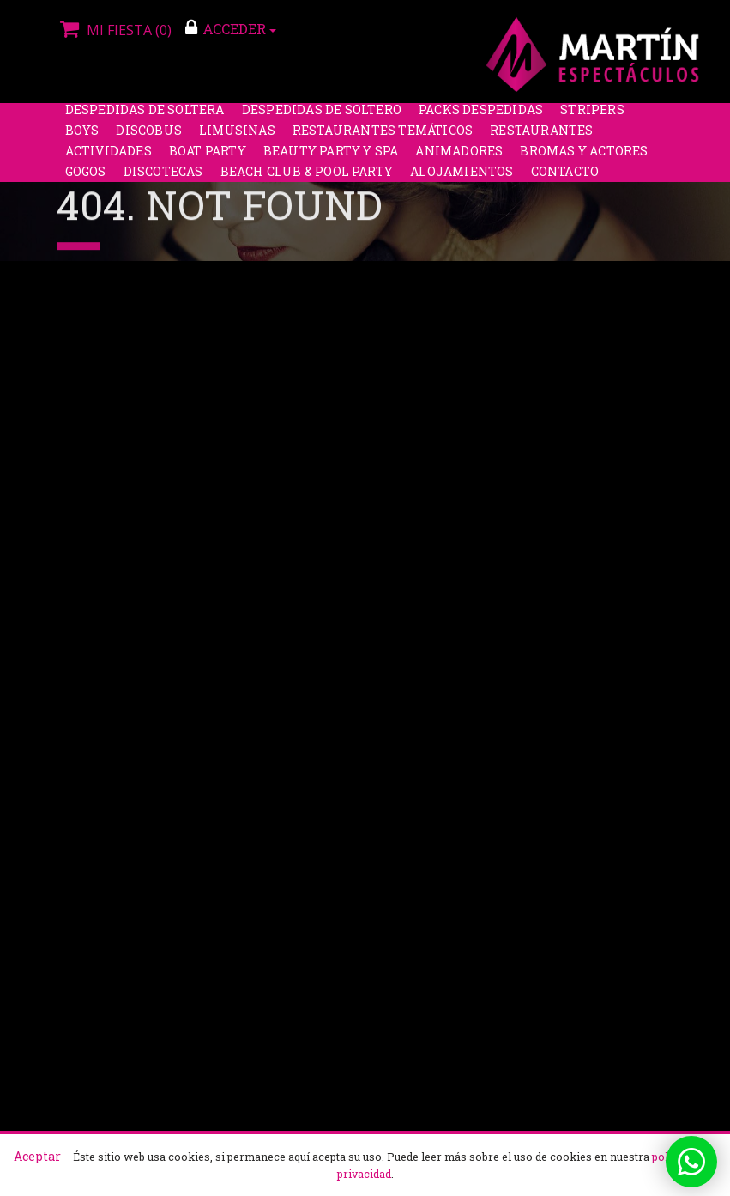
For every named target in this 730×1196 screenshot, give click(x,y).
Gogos (85, 179)
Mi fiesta (114, 30)
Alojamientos (461, 179)
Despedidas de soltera (145, 117)
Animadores (459, 158)
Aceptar (37, 1156)
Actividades (108, 158)
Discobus (149, 138)
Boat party (207, 158)
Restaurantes (541, 138)
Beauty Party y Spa (331, 158)
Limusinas (237, 138)
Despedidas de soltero (321, 117)
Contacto (565, 179)
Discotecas (163, 179)
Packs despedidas (481, 117)
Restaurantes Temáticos (383, 138)
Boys (82, 138)
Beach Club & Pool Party (307, 179)
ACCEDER (230, 28)
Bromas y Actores (584, 158)
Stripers (592, 117)
